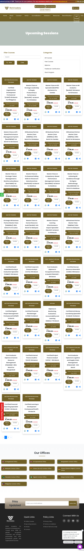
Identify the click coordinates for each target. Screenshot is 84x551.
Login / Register (45, 9)
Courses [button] (18, 15)
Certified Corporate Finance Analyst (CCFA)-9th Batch (32, 269)
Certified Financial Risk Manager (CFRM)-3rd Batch (31, 313)
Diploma (47, 65)
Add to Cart (7, 114)
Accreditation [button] (36, 15)
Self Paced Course (76, 18)
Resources (56, 15)
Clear (22, 63)
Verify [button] (26, 15)
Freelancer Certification (52, 69)
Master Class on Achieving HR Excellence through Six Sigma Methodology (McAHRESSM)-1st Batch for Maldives (73, 181)
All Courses (48, 58)
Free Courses (49, 62)
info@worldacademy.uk (73, 1)
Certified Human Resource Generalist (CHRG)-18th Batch (73, 269)
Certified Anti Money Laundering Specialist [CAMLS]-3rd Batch (73, 313)
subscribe (73, 503)
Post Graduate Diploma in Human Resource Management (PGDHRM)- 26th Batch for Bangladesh (11, 362)
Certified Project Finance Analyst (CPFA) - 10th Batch (52, 357)
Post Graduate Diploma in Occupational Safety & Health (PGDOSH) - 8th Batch (52, 272)
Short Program (49, 72)
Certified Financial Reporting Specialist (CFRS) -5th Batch (11, 406)
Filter (9, 63)
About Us (11, 17)
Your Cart (76, 8)
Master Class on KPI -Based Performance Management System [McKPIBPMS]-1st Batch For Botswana (11, 137)
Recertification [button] (66, 15)
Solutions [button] (46, 15)
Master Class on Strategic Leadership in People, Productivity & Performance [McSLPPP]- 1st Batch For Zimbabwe (32, 93)
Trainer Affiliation (50, 6)
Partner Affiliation (39, 6)
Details (15, 113)
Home (5, 15)
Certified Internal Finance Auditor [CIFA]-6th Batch (32, 357)
